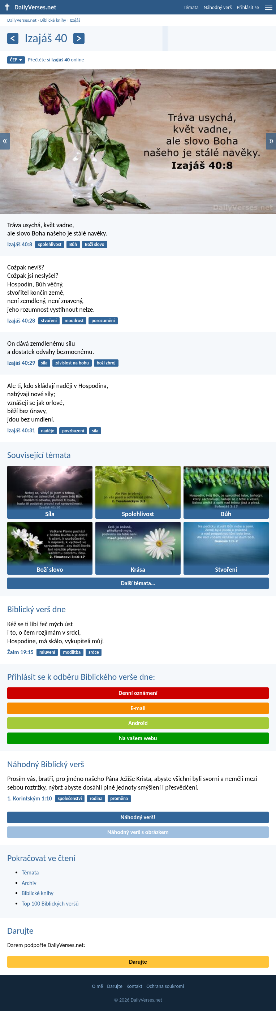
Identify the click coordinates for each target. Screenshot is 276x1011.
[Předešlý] (12, 38)
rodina (96, 798)
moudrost (74, 320)
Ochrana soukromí (165, 986)
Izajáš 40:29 (21, 362)
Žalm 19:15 (20, 652)
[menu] (269, 10)
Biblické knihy (53, 20)
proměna (119, 798)
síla (44, 363)
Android (137, 723)
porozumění (103, 320)
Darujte (20, 930)
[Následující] (79, 38)
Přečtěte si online (56, 59)
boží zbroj (106, 363)
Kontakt (134, 986)
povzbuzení (73, 430)
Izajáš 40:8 (19, 244)
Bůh (73, 244)
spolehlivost (49, 244)
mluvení (47, 652)
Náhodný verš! (138, 817)
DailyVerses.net (21, 20)
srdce (94, 652)
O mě (97, 986)
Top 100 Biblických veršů (50, 903)
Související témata (39, 455)
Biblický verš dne (36, 609)
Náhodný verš (218, 7)
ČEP (16, 59)
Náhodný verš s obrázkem (138, 832)
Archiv (29, 883)
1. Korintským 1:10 (29, 798)
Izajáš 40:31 (21, 430)
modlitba (72, 652)
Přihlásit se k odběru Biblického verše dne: (81, 676)
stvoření (49, 320)
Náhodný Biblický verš (45, 764)
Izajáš (75, 20)
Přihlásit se (248, 7)
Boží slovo (94, 244)
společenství (70, 798)
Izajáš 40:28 (21, 320)
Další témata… (138, 583)
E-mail (137, 708)
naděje (47, 430)
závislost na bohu (72, 363)
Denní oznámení (138, 693)
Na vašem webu (138, 738)
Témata (191, 7)
